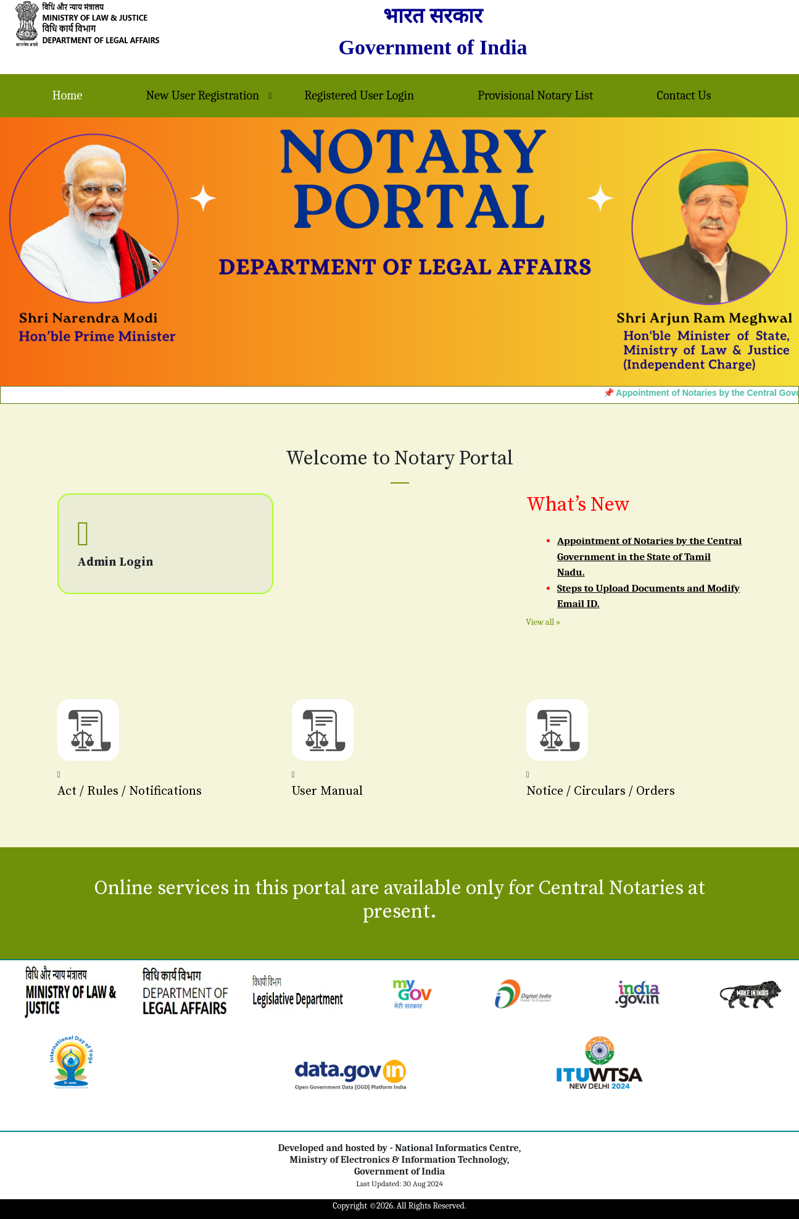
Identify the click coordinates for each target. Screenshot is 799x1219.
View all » (543, 622)
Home (67, 95)
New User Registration (203, 95)
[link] (750, 993)
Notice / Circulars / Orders (600, 791)
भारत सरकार (432, 15)
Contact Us (684, 95)
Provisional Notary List (535, 95)
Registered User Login (359, 95)
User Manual (327, 791)
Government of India (432, 47)
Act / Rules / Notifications (129, 791)
